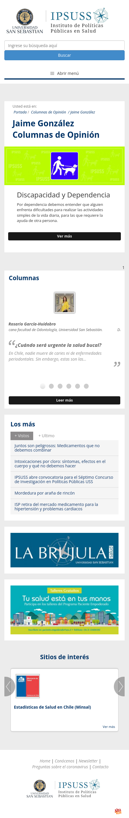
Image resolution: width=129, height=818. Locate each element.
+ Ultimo (46, 435)
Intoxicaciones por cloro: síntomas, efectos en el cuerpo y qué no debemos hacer (60, 464)
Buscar (64, 55)
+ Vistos (22, 435)
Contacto (100, 766)
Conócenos (64, 761)
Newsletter (88, 761)
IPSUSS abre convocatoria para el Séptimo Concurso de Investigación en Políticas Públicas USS (64, 479)
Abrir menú (64, 73)
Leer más (64, 400)
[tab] (21, 436)
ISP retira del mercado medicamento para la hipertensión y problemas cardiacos (56, 507)
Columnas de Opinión (48, 112)
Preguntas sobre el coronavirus (60, 766)
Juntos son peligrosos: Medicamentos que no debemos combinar (57, 448)
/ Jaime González (81, 112)
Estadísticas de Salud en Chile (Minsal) (52, 707)
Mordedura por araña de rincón (45, 493)
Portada (20, 112)
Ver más (64, 236)
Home (45, 761)
